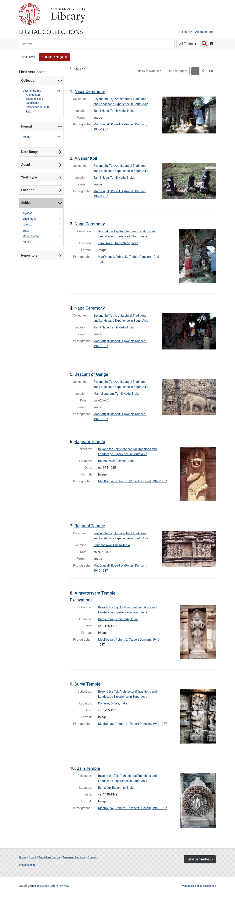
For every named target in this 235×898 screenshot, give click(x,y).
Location (27, 190)
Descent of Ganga (91, 374)
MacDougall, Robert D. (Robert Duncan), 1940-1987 (132, 481)
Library (68, 14)
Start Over (28, 57)
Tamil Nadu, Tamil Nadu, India (114, 111)
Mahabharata (31, 236)
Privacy (64, 885)
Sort (147, 71)
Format (26, 126)
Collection (28, 81)
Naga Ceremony (90, 91)
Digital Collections (51, 31)
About (32, 857)
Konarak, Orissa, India (112, 703)
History (187, 32)
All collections (204, 32)
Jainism (27, 224)
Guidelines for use (49, 857)
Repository (29, 255)
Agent (25, 165)
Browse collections (74, 857)
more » (27, 241)
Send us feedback (200, 859)
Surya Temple (87, 684)
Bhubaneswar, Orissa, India (116, 461)
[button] (54, 57)
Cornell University (29, 14)
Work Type (29, 177)
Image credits (27, 864)
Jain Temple (88, 768)
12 (177, 71)
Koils (26, 230)
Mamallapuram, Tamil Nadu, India (116, 394)
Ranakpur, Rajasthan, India (116, 788)
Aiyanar (27, 213)
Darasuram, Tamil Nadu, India (118, 619)
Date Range (30, 152)
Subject (27, 203)
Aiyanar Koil (86, 158)
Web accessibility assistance (198, 885)
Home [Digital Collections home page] (22, 857)
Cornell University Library (43, 885)
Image (26, 136)
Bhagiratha (29, 218)
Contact (92, 857)
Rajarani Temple (90, 441)
